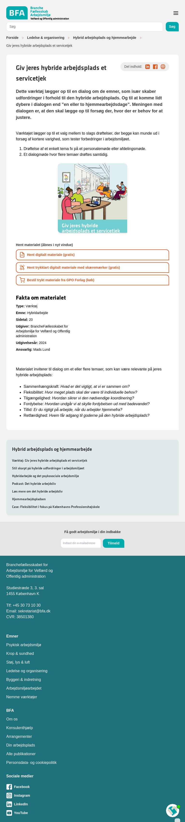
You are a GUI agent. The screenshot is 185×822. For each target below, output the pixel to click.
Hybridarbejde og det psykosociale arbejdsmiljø (45, 476)
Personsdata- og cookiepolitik (31, 762)
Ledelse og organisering (26, 671)
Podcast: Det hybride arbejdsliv (34, 483)
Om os (12, 719)
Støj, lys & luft (18, 662)
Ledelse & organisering (46, 38)
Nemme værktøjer (21, 697)
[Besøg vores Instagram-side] (92, 795)
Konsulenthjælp (19, 728)
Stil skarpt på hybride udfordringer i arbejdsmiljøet (48, 468)
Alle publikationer (21, 754)
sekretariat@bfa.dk (34, 611)
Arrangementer (19, 736)
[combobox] (84, 26)
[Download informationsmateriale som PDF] (92, 254)
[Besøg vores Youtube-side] (92, 813)
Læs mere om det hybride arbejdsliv (37, 491)
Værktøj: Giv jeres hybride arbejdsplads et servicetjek (49, 460)
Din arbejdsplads (20, 745)
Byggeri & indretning (23, 680)
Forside (12, 38)
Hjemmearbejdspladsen (29, 499)
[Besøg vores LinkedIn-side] (92, 804)
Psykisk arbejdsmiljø (23, 645)
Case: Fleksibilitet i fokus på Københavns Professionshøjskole (56, 507)
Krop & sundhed (20, 653)
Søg (172, 26)
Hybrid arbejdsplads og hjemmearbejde (104, 38)
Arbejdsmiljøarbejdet (23, 688)
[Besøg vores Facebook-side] (92, 787)
